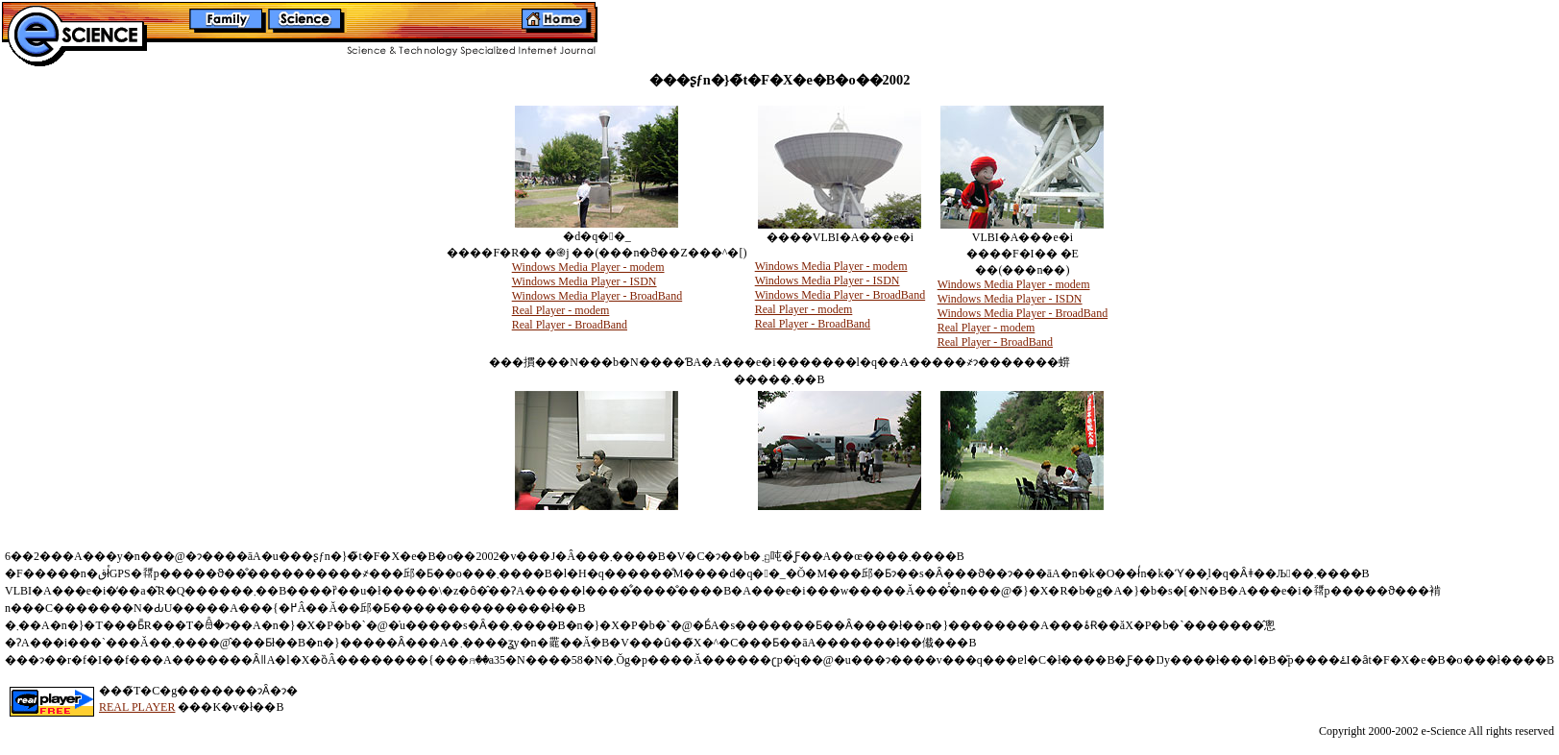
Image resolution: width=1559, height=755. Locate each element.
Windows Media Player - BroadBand (597, 296)
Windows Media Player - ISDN (584, 281)
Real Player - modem (561, 310)
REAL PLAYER (137, 707)
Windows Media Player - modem (588, 267)
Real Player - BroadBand (569, 324)
